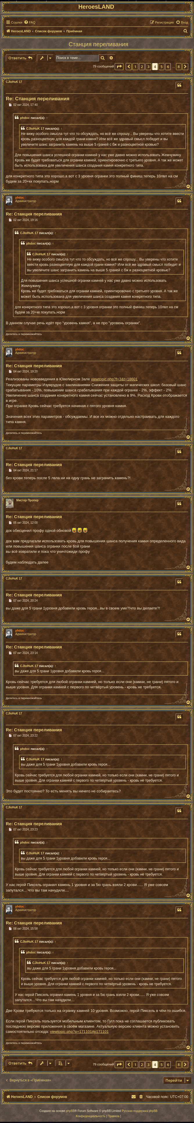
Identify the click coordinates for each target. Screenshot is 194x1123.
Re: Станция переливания (37, 98)
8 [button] (179, 66)
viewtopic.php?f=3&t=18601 (114, 379)
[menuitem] (29, 22)
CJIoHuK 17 (14, 81)
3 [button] (148, 66)
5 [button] (161, 66)
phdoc (25, 118)
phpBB (70, 1111)
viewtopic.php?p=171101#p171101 (79, 1031)
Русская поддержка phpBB (139, 1111)
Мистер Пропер (27, 500)
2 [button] (142, 66)
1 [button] (135, 66)
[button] (119, 66)
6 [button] (168, 66)
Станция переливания (98, 44)
